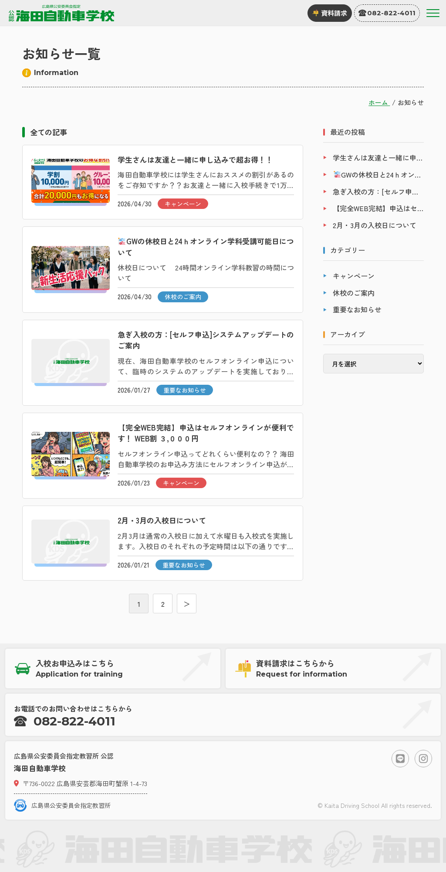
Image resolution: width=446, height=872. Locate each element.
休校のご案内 (354, 292)
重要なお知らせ (357, 309)
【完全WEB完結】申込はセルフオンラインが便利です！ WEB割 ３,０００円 (378, 208)
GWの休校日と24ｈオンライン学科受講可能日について (379, 174)
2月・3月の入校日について (374, 225)
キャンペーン (354, 275)
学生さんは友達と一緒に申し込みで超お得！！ (378, 157)
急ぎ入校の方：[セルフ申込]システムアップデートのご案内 (378, 191)
